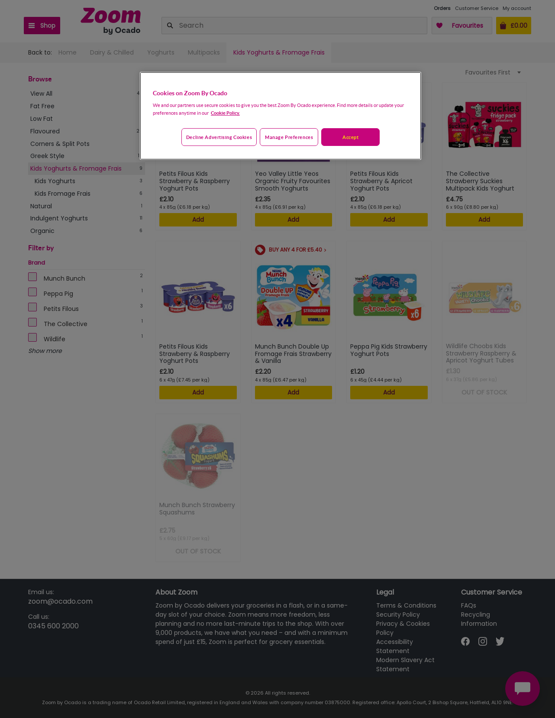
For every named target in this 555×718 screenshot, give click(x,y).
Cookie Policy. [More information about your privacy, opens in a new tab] (225, 113)
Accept (350, 137)
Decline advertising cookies (219, 137)
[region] (280, 116)
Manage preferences (289, 137)
